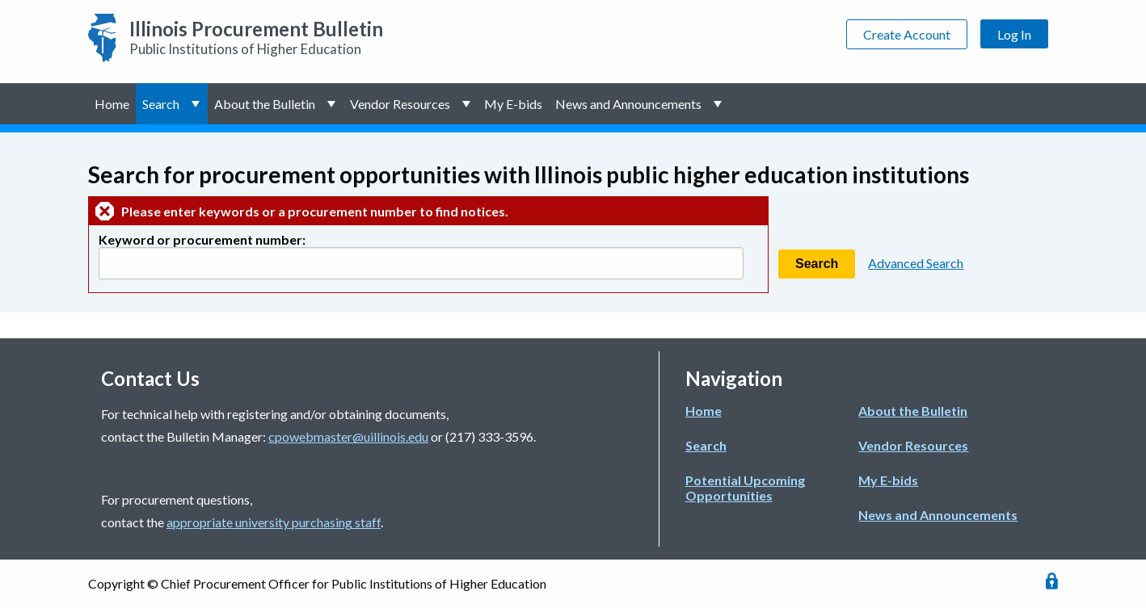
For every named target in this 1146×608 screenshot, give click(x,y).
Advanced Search (915, 262)
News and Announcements (628, 103)
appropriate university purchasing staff (273, 522)
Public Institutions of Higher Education (256, 37)
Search (160, 103)
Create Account (906, 34)
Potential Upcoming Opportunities (745, 487)
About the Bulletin (264, 103)
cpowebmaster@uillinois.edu (348, 436)
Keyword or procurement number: (202, 239)
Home (112, 103)
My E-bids (513, 103)
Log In (1014, 34)
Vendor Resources (400, 103)
